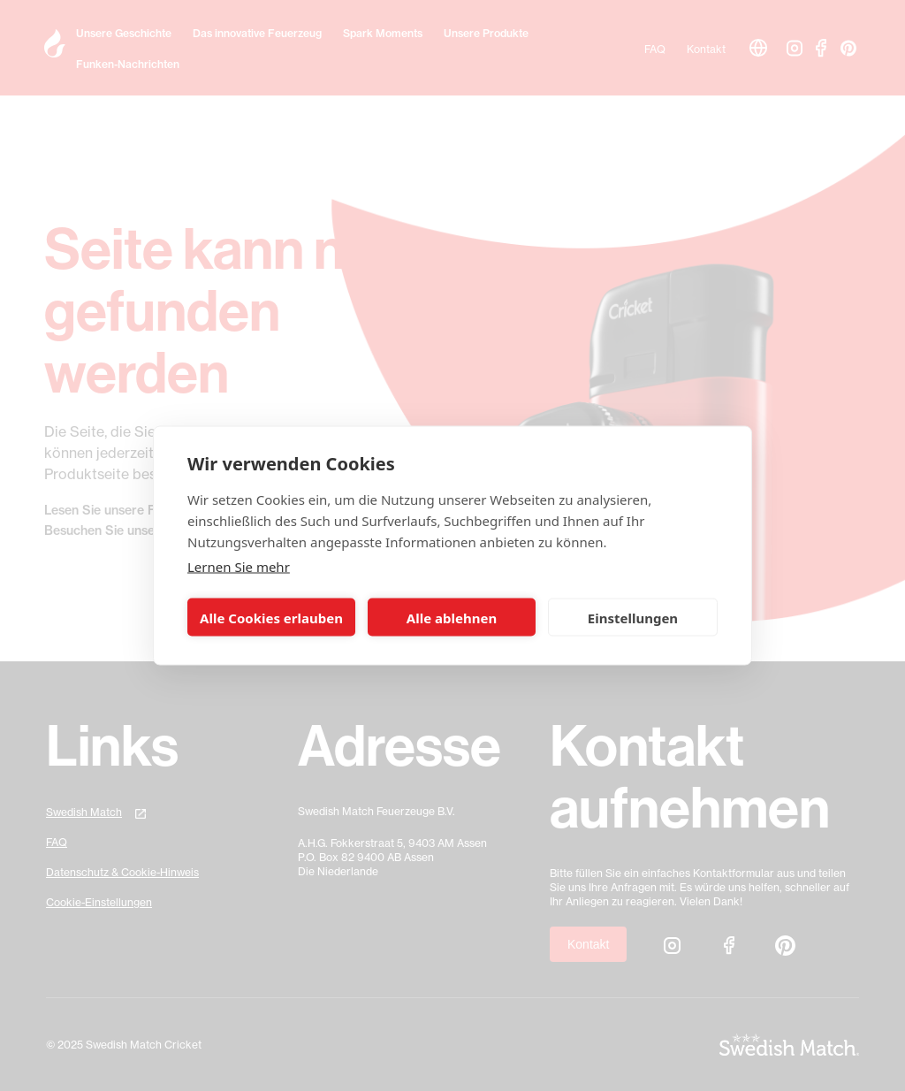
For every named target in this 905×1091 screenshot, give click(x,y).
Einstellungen (633, 617)
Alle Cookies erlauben (271, 617)
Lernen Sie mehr (238, 567)
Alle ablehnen (452, 617)
